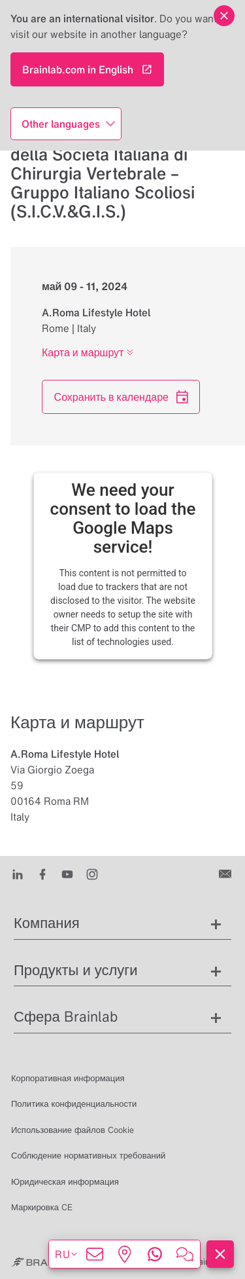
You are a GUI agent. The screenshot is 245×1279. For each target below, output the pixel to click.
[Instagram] (92, 873)
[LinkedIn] (17, 873)
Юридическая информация (65, 1181)
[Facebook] (42, 873)
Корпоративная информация (68, 1078)
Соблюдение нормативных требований (88, 1155)
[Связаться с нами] (226, 873)
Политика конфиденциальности (74, 1103)
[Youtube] (67, 873)
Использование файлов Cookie (72, 1130)
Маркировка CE (42, 1207)
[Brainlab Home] (44, 1262)
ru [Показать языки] (66, 1254)
